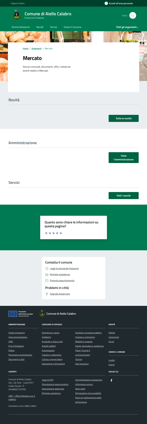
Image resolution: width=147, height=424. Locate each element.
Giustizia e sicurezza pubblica (88, 332)
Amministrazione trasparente (88, 380)
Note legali (80, 388)
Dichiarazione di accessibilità (88, 393)
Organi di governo (16, 332)
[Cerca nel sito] (132, 15)
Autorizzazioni (48, 350)
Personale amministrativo (20, 355)
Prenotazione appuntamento (55, 384)
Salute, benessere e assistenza (89, 346)
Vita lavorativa (82, 363)
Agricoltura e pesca (50, 332)
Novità (39, 27)
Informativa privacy (84, 384)
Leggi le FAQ (47, 380)
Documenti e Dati (16, 359)
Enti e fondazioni (16, 346)
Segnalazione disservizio (53, 388)
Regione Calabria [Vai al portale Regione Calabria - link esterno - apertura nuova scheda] (17, 3)
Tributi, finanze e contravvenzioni (82, 353)
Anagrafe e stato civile (52, 341)
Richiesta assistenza (51, 393)
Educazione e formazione (53, 363)
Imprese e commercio (85, 337)
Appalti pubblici (49, 346)
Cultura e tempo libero (52, 359)
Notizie (112, 332)
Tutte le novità (123, 118)
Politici (11, 350)
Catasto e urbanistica (51, 355)
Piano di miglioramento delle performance (88, 400)
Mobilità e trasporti (84, 341)
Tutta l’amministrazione (124, 157)
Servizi (53, 27)
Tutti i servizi (124, 195)
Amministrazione (21, 27)
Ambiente (46, 337)
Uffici (10, 341)
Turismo (78, 359)
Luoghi (112, 360)
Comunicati (114, 337)
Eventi (112, 364)
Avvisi (111, 341)
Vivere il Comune (72, 27)
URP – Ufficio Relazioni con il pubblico (21, 397)
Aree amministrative (17, 337)
